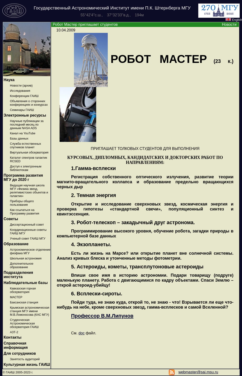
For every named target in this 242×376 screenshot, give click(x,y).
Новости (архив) (21, 85)
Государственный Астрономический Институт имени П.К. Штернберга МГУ (112, 7)
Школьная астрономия (26, 258)
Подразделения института (18, 275)
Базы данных (19, 138)
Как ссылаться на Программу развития (24, 211)
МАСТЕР (16, 297)
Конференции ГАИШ (24, 96)
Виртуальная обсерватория (29, 152)
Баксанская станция (24, 302)
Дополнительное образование (21, 265)
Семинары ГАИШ (22, 110)
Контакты (12, 337)
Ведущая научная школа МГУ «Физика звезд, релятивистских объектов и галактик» (29, 191)
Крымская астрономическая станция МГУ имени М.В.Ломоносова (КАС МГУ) (29, 311)
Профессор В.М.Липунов (102, 316)
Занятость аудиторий (25, 359)
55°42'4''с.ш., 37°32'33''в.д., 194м (112, 15)
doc (81, 333)
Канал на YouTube (22, 133)
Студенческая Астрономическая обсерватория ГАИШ (24, 323)
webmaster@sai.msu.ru (198, 372)
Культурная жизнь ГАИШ (27, 365)
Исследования (20, 90)
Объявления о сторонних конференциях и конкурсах (29, 102)
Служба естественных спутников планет (25, 145)
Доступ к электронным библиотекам (25, 168)
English (233, 20)
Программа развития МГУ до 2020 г (23, 177)
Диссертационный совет (27, 224)
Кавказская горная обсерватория (23, 290)
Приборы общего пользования (22, 202)
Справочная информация (16, 345)
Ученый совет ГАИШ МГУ (27, 238)
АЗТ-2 (14, 332)
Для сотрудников (20, 353)
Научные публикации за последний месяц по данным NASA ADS (26, 124)
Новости (229, 24)
